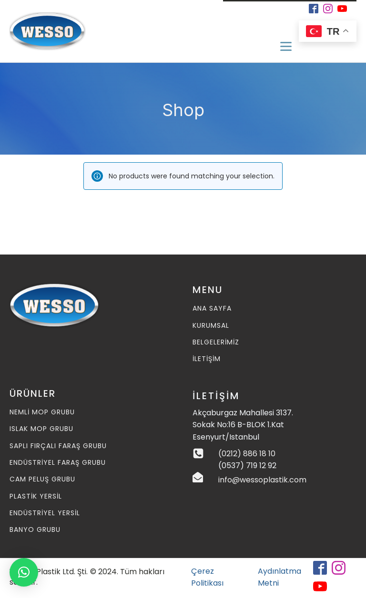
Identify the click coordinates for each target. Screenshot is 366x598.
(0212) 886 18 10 (246, 453)
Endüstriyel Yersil (45, 513)
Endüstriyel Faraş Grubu (58, 462)
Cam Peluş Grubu (42, 479)
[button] (24, 572)
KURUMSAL (211, 325)
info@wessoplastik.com (262, 479)
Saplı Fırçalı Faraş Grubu (58, 446)
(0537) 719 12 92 (247, 465)
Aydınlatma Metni (279, 577)
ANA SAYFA (212, 308)
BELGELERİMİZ (216, 342)
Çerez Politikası (207, 577)
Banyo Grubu (35, 529)
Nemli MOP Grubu (42, 412)
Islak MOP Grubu (41, 428)
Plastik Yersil (36, 496)
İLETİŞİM (207, 359)
